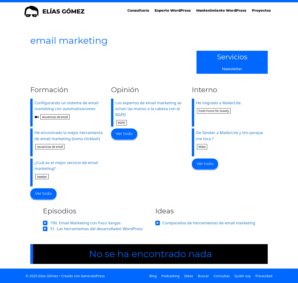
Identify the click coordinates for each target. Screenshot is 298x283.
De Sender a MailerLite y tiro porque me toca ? (231, 139)
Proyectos (261, 10)
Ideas (188, 275)
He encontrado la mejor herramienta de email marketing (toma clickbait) (69, 139)
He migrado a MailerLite (231, 107)
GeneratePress (93, 275)
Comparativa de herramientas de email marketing (209, 223)
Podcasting (170, 275)
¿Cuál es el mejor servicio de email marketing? (69, 169)
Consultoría (138, 10)
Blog (153, 275)
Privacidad (263, 275)
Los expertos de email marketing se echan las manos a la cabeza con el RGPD (150, 113)
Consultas (222, 275)
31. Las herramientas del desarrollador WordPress (96, 228)
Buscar (203, 275)
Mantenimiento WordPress (221, 10)
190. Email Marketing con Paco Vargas (85, 223)
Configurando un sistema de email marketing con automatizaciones (69, 110)
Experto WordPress (173, 10)
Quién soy (242, 275)
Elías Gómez (63, 11)
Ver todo (43, 193)
